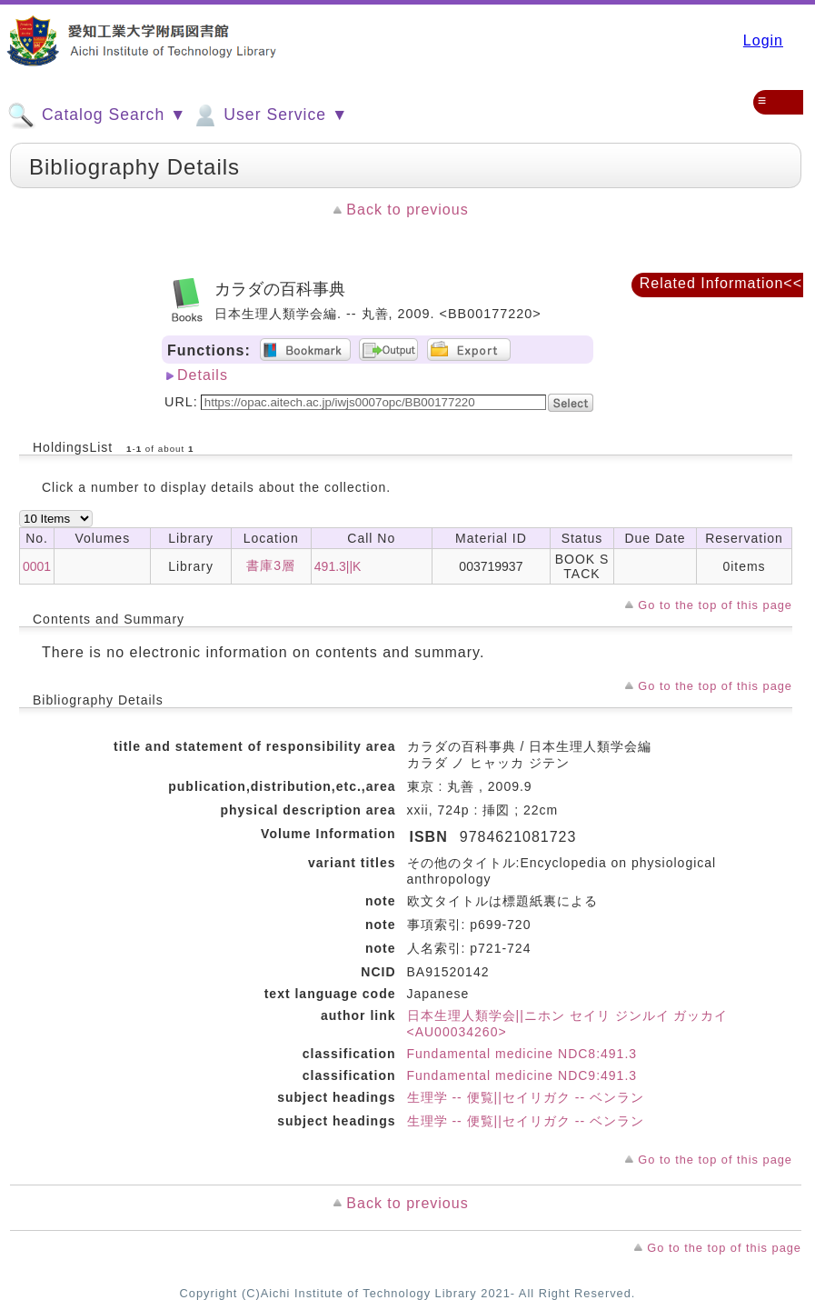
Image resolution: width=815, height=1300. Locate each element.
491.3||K (338, 566)
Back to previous (407, 209)
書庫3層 (270, 565)
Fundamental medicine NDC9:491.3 (522, 1075)
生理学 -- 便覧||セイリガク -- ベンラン (525, 1097)
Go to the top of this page (715, 605)
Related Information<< (721, 283)
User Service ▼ (269, 115)
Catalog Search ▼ (96, 115)
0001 (37, 566)
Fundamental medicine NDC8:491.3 (522, 1053)
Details (202, 375)
